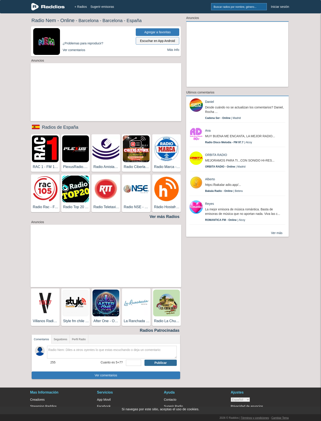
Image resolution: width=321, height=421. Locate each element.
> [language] (240, 399)
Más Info (173, 50)
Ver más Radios (164, 216)
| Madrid (223, 118)
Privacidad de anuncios (247, 406)
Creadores (37, 399)
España (134, 20)
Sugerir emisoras (102, 6)
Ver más (276, 233)
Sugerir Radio (173, 406)
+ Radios (80, 6)
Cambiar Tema (280, 417)
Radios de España (60, 127)
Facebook (104, 406)
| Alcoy (228, 142)
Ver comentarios (106, 375)
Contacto (170, 399)
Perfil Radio (79, 339)
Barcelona (88, 20)
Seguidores (60, 339)
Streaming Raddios (43, 406)
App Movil (104, 399)
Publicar (160, 363)
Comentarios (41, 339)
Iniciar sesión (280, 6)
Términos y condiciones (255, 417)
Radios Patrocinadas (159, 330)
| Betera (224, 191)
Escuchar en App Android (157, 41)
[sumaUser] (133, 363)
